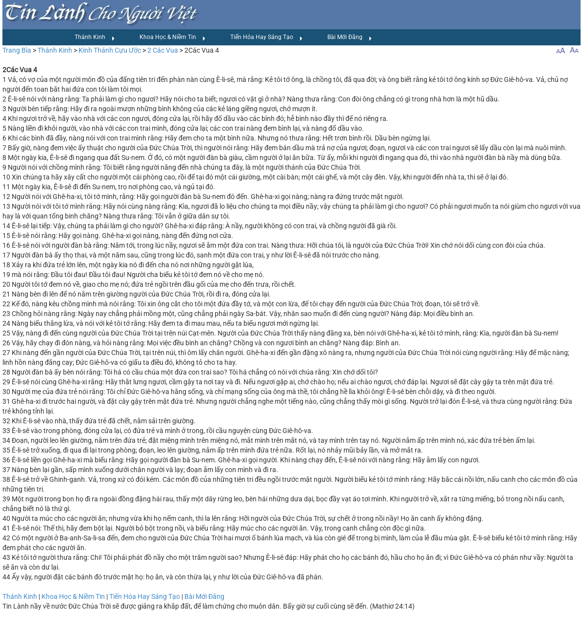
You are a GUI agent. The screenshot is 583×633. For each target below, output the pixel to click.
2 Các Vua (162, 50)
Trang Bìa (16, 50)
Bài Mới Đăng (349, 37)
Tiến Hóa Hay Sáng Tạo (266, 37)
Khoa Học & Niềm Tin (173, 37)
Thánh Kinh (95, 37)
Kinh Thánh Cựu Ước (110, 50)
